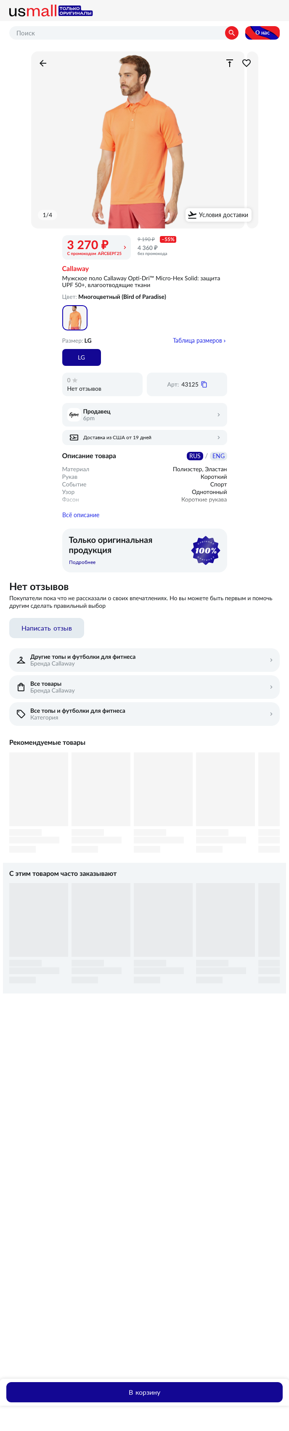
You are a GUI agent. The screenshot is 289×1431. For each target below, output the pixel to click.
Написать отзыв (46, 635)
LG (81, 357)
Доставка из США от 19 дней (117, 437)
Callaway (75, 269)
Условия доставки (223, 215)
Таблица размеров (197, 340)
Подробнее (82, 570)
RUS (195, 456)
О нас (262, 33)
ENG (218, 456)
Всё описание (80, 522)
